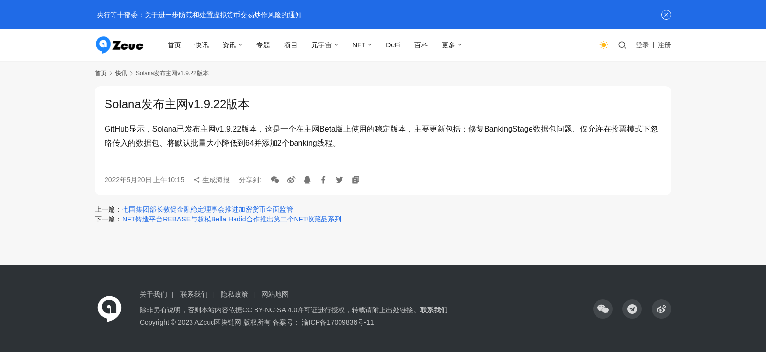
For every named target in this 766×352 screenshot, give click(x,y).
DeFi (393, 45)
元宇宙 (322, 45)
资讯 (229, 45)
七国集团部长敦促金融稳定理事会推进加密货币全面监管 (207, 209)
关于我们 (153, 294)
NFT (359, 45)
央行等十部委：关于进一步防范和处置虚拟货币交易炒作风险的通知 (198, 15)
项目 (291, 45)
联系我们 (194, 294)
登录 (642, 45)
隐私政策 (234, 294)
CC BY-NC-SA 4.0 (269, 310)
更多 (449, 45)
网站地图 (275, 294)
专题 (264, 45)
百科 (421, 45)
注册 (664, 45)
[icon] (603, 309)
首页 (175, 45)
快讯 (202, 45)
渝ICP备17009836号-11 (338, 322)
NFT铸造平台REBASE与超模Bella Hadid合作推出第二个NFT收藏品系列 (231, 219)
